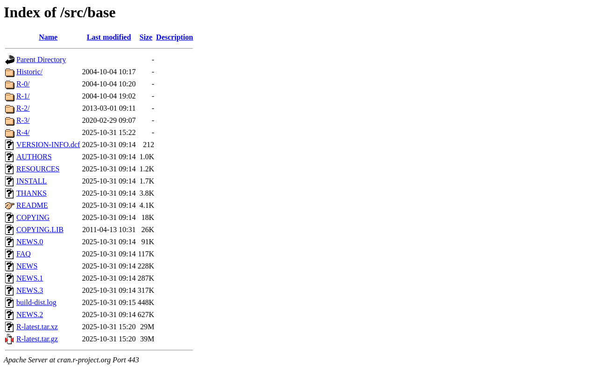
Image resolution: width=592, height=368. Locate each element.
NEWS (26, 266)
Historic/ (29, 72)
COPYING (33, 217)
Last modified (109, 37)
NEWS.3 (29, 290)
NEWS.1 (29, 278)
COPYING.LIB (40, 230)
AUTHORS (34, 157)
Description (174, 37)
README (32, 205)
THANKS (31, 193)
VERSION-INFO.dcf (48, 145)
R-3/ (22, 120)
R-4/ (22, 132)
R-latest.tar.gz (37, 339)
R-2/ (22, 108)
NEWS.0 (29, 242)
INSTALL (31, 181)
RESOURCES (37, 169)
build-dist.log (36, 302)
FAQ (23, 254)
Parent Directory (41, 60)
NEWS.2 (29, 314)
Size (146, 37)
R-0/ (22, 84)
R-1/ (22, 96)
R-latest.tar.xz (37, 327)
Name (48, 37)
